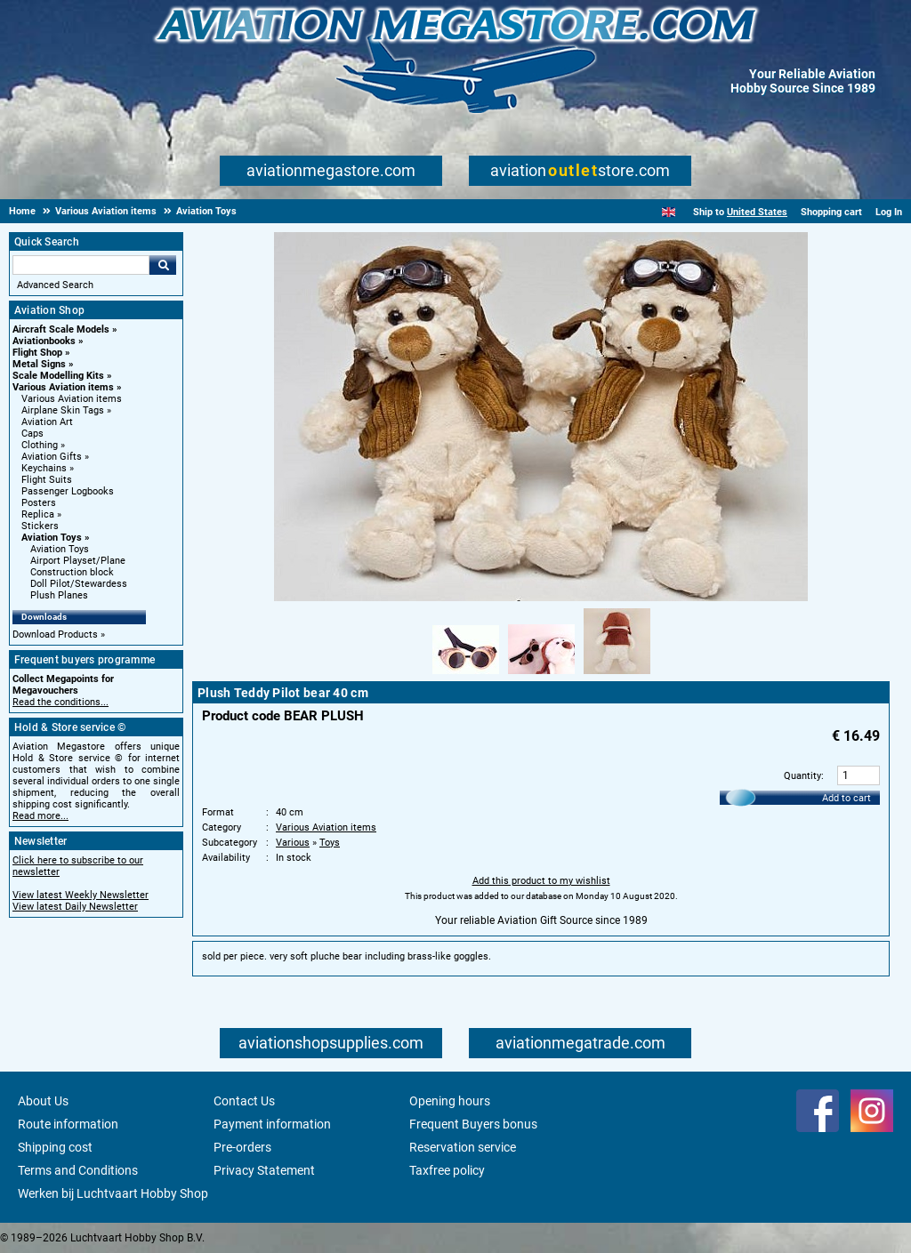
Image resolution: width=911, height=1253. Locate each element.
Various (293, 842)
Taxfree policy (447, 1170)
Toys (329, 842)
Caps (32, 433)
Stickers (40, 526)
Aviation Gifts (51, 456)
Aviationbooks (44, 341)
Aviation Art (47, 422)
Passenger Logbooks (67, 491)
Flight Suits (46, 480)
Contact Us (244, 1101)
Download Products (55, 634)
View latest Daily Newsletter (75, 906)
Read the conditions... (60, 702)
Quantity (802, 776)
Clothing (39, 445)
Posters (38, 503)
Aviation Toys (51, 537)
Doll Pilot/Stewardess (78, 584)
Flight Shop (37, 352)
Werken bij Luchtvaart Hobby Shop (113, 1193)
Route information (68, 1124)
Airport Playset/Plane (77, 560)
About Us (43, 1101)
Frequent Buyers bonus (473, 1124)
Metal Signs (39, 364)
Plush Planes (59, 595)
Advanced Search (55, 285)
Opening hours (449, 1101)
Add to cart (846, 798)
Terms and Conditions (78, 1170)
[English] (668, 212)
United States (757, 212)
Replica (37, 514)
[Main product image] (541, 597)
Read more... (40, 816)
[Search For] (80, 265)
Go (162, 265)
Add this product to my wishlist (541, 881)
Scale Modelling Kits (58, 376)
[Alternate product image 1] (466, 675)
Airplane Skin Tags (62, 410)
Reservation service (462, 1147)
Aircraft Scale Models (60, 329)
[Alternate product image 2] (541, 675)
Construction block (72, 572)
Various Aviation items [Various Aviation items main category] (71, 399)
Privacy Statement (264, 1170)
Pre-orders (242, 1147)
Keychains (44, 468)
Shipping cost (55, 1147)
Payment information (272, 1124)
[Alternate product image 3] (617, 675)
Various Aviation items (63, 387)
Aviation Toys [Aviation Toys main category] (59, 549)
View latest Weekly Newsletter (80, 895)
